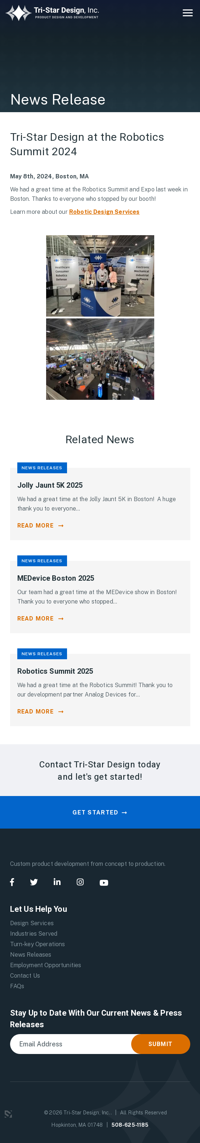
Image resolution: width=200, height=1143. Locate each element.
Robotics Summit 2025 (55, 671)
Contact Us (25, 975)
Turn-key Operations (37, 944)
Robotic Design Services (104, 211)
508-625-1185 (130, 1125)
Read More (35, 525)
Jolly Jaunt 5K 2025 (50, 485)
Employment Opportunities (45, 965)
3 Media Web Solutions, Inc (8, 1114)
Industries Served (34, 933)
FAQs (17, 986)
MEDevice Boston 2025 (55, 578)
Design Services (32, 923)
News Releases (31, 954)
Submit (160, 1044)
